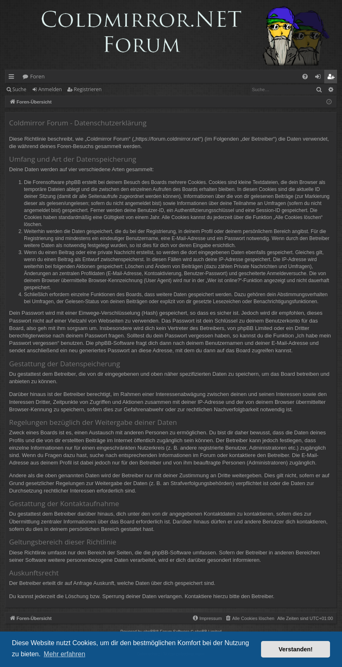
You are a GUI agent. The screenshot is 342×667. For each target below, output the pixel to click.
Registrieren (88, 89)
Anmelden (50, 89)
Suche (19, 89)
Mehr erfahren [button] (65, 654)
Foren (37, 76)
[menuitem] (305, 76)
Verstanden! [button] (296, 649)
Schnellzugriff (13, 78)
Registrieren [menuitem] (332, 78)
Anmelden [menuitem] (320, 78)
